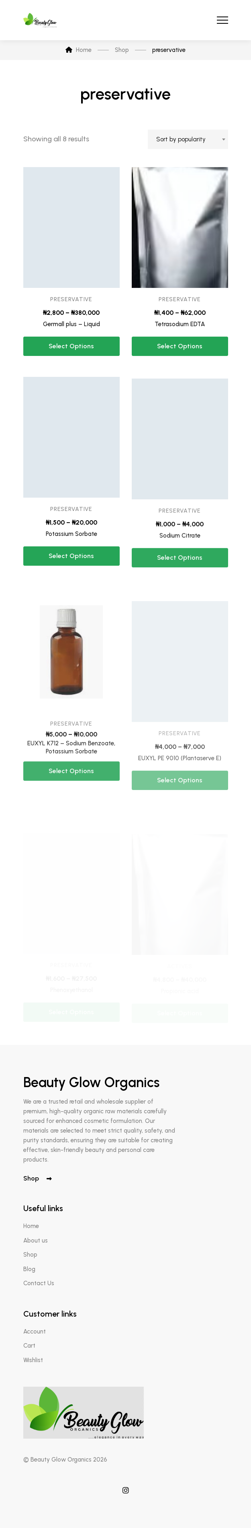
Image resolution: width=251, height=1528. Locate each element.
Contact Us (38, 1283)
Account (34, 1331)
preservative (71, 302)
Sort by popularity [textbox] (181, 139)
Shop (37, 1178)
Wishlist (33, 1360)
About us (35, 1240)
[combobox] (188, 139)
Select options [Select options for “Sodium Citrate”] (179, 583)
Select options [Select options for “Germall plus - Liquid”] (71, 349)
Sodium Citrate (179, 561)
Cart (29, 1345)
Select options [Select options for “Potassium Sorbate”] (71, 571)
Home (31, 1226)
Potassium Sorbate (71, 548)
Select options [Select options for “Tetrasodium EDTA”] (179, 356)
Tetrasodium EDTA (180, 333)
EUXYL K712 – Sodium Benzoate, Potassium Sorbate (71, 780)
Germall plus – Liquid (71, 327)
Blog (29, 1269)
